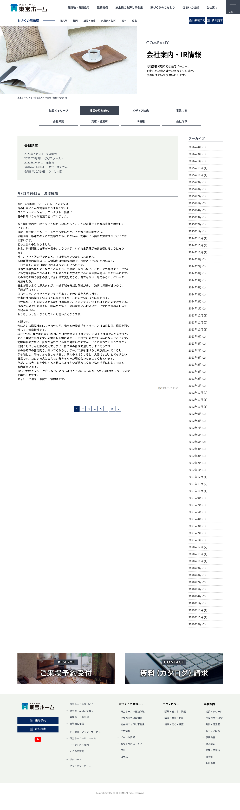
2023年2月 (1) (197, 379)
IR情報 (141, 121)
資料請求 (207, 20)
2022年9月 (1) (197, 414)
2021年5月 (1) (197, 512)
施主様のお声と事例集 (129, 7)
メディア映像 (140, 111)
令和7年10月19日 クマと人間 (43, 172)
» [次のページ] (119, 409)
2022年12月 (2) (198, 393)
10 (112, 409)
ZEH (123, 750)
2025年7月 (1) (197, 196)
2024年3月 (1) (197, 295)
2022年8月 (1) (197, 421)
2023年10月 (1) (198, 330)
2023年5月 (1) (197, 365)
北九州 (64, 20)
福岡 (78, 20)
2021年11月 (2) (198, 484)
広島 (146, 20)
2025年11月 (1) (198, 168)
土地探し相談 (77, 724)
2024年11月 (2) (198, 245)
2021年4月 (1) (197, 519)
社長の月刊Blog (60, 97)
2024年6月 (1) (197, 273)
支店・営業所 (99, 121)
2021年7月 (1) (197, 505)
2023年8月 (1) (197, 344)
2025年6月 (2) (197, 203)
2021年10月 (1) (198, 491)
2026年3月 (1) (197, 154)
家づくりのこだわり (162, 7)
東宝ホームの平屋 (79, 717)
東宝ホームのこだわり (82, 711)
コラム (124, 757)
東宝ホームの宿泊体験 (133, 711)
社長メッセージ (58, 111)
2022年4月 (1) (197, 449)
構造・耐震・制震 (174, 718)
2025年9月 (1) (197, 182)
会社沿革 (181, 121)
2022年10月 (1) (198, 407)
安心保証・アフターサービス (85, 732)
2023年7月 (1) (197, 351)
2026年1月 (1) (197, 161)
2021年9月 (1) (197, 498)
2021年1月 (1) (197, 540)
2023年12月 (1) (198, 316)
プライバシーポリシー (82, 766)
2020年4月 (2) (197, 596)
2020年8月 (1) (197, 575)
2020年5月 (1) (197, 589)
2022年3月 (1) (197, 456)
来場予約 (175, 20)
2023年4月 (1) (197, 372)
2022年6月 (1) (197, 435)
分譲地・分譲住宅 (78, 7)
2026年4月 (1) (197, 147)
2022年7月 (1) (197, 428)
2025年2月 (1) (197, 224)
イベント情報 (128, 737)
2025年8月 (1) (197, 189)
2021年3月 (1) (197, 526)
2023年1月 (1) (197, 386)
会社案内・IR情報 (42, 97)
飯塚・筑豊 (94, 20)
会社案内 (211, 7)
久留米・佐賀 (116, 20)
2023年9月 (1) (197, 337)
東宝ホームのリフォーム (83, 738)
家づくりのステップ (131, 744)
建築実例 (102, 7)
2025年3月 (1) (197, 217)
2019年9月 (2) (197, 624)
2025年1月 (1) (197, 231)
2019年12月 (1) (198, 610)
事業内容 (181, 111)
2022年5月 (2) (197, 442)
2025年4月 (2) (197, 210)
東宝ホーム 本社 (24, 97)
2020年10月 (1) (198, 561)
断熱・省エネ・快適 (175, 711)
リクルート (76, 760)
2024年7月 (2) (197, 266)
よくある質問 (77, 751)
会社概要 (58, 121)
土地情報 (125, 731)
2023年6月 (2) (197, 358)
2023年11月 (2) (198, 323)
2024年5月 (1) (197, 281)
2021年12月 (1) (198, 477)
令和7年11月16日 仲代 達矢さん (46, 167)
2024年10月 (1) (198, 252)
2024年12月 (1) (198, 238)
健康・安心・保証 (174, 724)
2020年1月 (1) (197, 603)
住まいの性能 (191, 7)
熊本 (134, 20)
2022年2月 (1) (197, 463)
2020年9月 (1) (197, 568)
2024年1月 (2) (197, 309)
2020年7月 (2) (197, 582)
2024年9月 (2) (197, 259)
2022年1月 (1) (197, 470)
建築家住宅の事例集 (131, 718)
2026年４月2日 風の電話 (40, 154)
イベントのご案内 (79, 745)
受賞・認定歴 (213, 724)
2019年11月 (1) (198, 617)
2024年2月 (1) (197, 302)
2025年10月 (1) (198, 175)
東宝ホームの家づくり (82, 704)
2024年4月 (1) (197, 288)
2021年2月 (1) (197, 533)
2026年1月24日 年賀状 (39, 163)
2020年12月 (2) (198, 547)
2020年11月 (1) (198, 554)
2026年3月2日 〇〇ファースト (44, 158)
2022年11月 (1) (198, 400)
